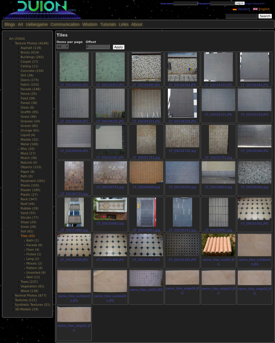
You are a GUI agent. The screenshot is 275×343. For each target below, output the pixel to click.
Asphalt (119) (31, 48)
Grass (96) (28, 116)
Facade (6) (34, 245)
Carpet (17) (29, 61)
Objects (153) (31, 167)
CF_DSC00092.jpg (218, 230)
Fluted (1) (33, 254)
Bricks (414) (30, 52)
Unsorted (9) (36, 272)
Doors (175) (30, 80)
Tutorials (108, 24)
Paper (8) (28, 172)
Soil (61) (27, 231)
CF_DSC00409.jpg (146, 187)
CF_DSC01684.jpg (74, 230)
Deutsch (241, 9)
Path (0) (27, 176)
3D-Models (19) (26, 309)
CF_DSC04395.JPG (146, 85)
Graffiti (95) (29, 112)
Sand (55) (28, 213)
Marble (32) (29, 139)
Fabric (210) (30, 84)
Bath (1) (32, 240)
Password (204, 3)
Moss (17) (28, 153)
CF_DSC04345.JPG (218, 85)
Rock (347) (29, 199)
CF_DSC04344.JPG (255, 85)
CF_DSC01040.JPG (255, 151)
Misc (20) (28, 149)
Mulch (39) (29, 158)
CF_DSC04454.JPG (74, 85)
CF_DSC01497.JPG (146, 260)
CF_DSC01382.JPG (182, 260)
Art (20, 24)
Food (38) (28, 98)
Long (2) (32, 259)
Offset (91, 42)
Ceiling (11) (29, 66)
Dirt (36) (27, 75)
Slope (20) (28, 222)
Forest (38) (29, 103)
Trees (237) (29, 282)
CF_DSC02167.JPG (110, 157)
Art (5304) (17, 39)
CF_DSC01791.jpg (218, 157)
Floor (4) (32, 249)
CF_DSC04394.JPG (182, 85)
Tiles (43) (28, 236)
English (261, 9)
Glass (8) (27, 107)
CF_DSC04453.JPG (110, 85)
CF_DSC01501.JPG (255, 223)
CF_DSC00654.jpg (218, 187)
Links (124, 24)
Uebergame (37, 24)
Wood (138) (29, 291)
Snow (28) (28, 227)
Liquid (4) (28, 135)
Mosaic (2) (34, 263)
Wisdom (89, 24)
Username (166, 3)
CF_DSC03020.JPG (74, 151)
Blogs (10, 24)
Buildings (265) (32, 57)
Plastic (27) (29, 194)
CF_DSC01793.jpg (146, 157)
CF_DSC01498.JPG (110, 260)
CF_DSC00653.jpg (146, 230)
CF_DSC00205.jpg (182, 187)
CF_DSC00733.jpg (74, 194)
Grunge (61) (30, 130)
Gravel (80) (29, 126)
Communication (65, 24)
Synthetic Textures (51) (32, 305)
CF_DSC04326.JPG (182, 121)
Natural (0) (29, 162)
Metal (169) (29, 144)
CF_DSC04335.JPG (110, 121)
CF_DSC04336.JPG (74, 121)
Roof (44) (28, 204)
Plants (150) (30, 185)
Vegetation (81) (32, 286)
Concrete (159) (32, 71)
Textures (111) (26, 300)
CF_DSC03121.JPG (218, 114)
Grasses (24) (30, 121)
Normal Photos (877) (30, 295)
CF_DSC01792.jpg (182, 151)
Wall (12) (33, 277)
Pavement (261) (33, 181)
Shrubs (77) (29, 217)
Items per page (70, 42)
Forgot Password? (254, 3)
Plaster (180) (30, 190)
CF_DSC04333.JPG (146, 121)
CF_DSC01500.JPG (74, 260)
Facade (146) (30, 89)
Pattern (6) (34, 268)
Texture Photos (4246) (32, 43)
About (136, 24)
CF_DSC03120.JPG (255, 114)
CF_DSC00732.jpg (110, 187)
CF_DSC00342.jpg (182, 230)
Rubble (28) (29, 208)
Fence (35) (29, 94)
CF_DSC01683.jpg (110, 223)
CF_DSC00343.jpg (254, 187)
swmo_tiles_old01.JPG (146, 290)
